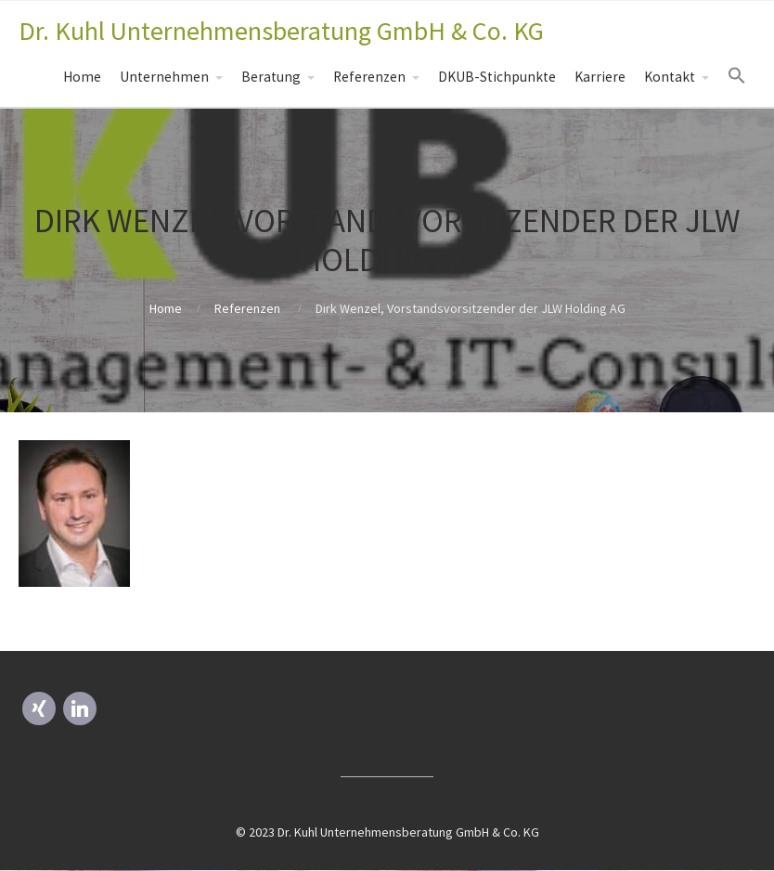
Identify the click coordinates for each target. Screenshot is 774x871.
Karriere (600, 76)
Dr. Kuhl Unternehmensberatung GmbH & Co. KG (281, 30)
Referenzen (369, 76)
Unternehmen (164, 76)
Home (82, 76)
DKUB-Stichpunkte (497, 76)
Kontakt (669, 76)
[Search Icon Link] (736, 76)
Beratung (271, 76)
